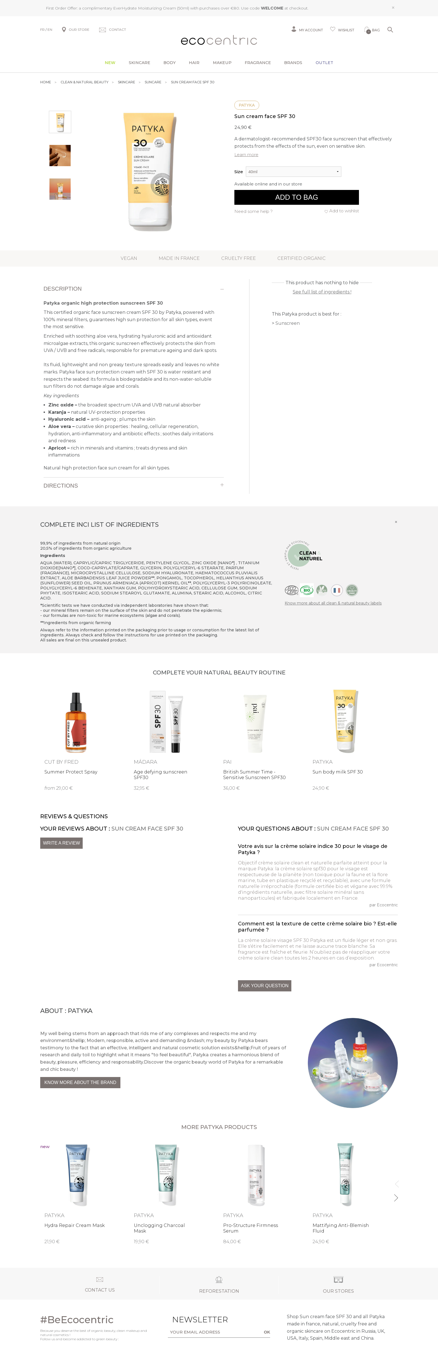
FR (42, 29)
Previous (396, 1181)
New (110, 62)
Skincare (139, 62)
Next (396, 1195)
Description (63, 289)
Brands (293, 62)
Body (169, 62)
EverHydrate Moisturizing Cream (144, 8)
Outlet (324, 62)
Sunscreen (287, 323)
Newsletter (191, 1319)
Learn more (246, 154)
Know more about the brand (80, 1082)
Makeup (222, 62)
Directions (61, 486)
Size (238, 171)
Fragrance (258, 62)
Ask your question (264, 985)
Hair (194, 62)
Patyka (247, 105)
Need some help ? (253, 211)
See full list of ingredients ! (322, 292)
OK (267, 1332)
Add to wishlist (344, 210)
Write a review (61, 843)
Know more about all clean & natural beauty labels (333, 603)
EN (49, 29)
